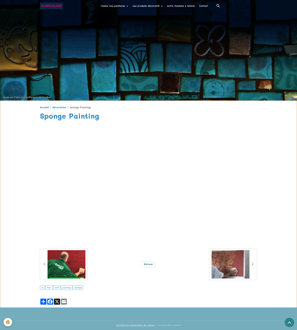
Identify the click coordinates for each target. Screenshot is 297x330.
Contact (203, 6)
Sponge (78, 287)
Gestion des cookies (169, 325)
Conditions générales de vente (135, 325)
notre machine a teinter (181, 6)
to (42, 287)
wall (57, 287)
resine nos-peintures (113, 6)
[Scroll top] (289, 322)
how (49, 287)
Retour (148, 264)
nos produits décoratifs (146, 6)
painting (67, 287)
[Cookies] (8, 322)
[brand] (51, 6)
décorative (59, 107)
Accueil (44, 107)
